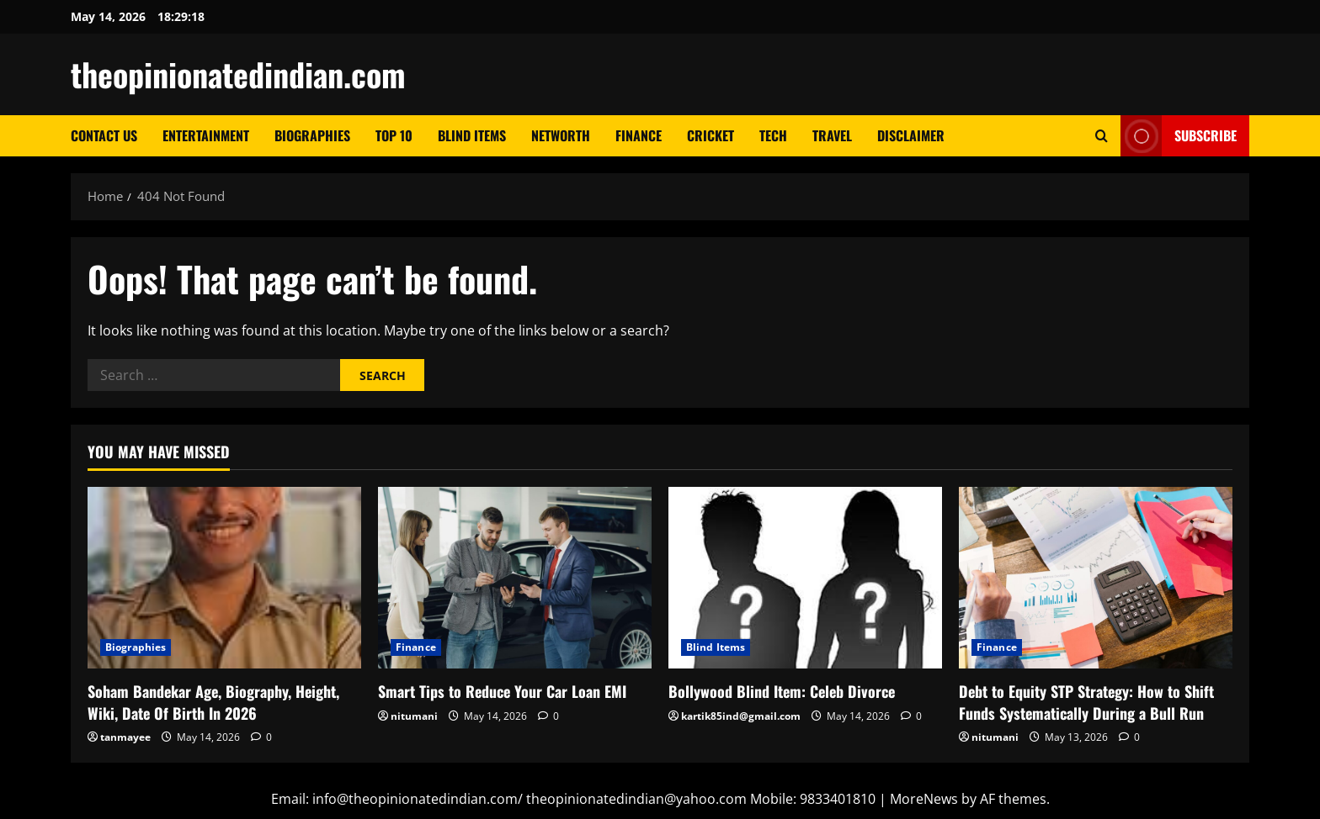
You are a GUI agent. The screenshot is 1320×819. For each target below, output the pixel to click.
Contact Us (104, 135)
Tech (773, 135)
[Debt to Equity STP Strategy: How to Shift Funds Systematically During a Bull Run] (1095, 578)
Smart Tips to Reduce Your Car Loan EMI (502, 691)
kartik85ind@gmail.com (741, 716)
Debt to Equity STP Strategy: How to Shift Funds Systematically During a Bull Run (1086, 701)
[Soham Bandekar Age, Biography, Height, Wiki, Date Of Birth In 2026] (224, 578)
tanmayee (125, 737)
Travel (832, 135)
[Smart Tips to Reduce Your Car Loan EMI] (515, 578)
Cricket (710, 135)
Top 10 (393, 135)
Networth (560, 135)
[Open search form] (1101, 135)
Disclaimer (911, 135)
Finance (638, 135)
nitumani (414, 716)
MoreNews (924, 799)
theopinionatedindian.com (238, 74)
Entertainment (205, 135)
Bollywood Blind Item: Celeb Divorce (781, 691)
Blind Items (472, 135)
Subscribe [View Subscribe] (1178, 135)
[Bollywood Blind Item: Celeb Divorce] (805, 578)
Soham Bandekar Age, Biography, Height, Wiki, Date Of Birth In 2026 (213, 701)
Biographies (312, 135)
